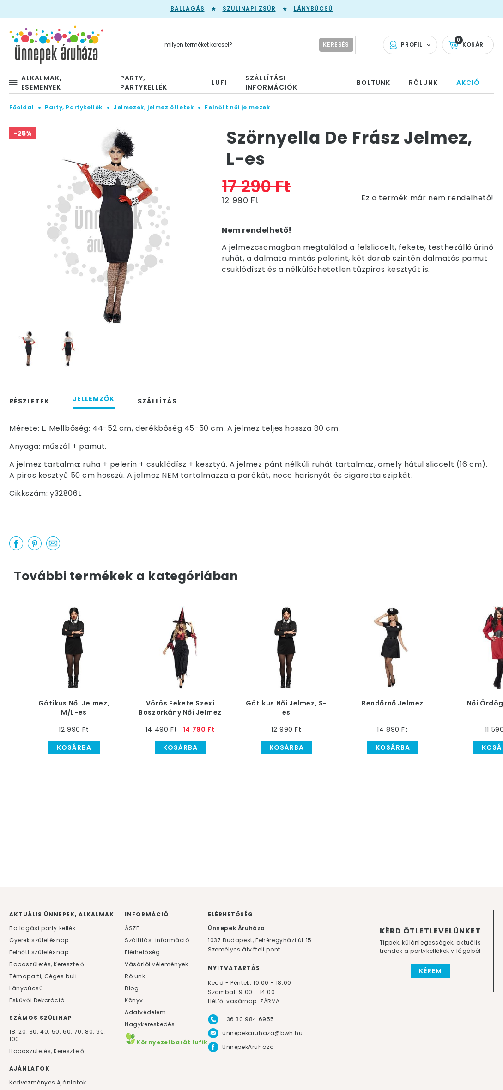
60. (68, 1032)
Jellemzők (94, 398)
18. (13, 1032)
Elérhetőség (142, 952)
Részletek (29, 401)
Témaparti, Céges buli (43, 976)
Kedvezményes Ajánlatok (47, 1082)
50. (57, 1032)
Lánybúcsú (313, 8)
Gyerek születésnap (39, 940)
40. (45, 1032)
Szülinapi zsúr (249, 8)
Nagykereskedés (150, 1024)
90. (101, 1032)
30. (34, 1032)
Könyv (134, 1000)
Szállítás (157, 401)
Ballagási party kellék (42, 928)
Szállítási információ (157, 940)
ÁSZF (132, 928)
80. (90, 1032)
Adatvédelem (145, 1012)
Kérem (430, 971)
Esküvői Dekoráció (36, 1000)
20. (23, 1032)
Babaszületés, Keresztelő (46, 964)
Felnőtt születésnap (38, 952)
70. (79, 1032)
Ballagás (187, 8)
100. (15, 1039)
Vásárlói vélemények (156, 964)
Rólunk (135, 976)
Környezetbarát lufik (166, 1042)
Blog (132, 988)
